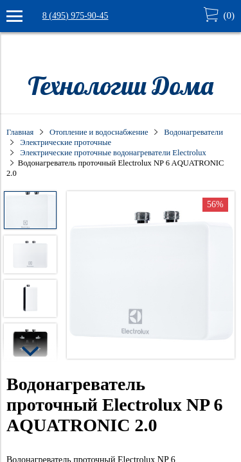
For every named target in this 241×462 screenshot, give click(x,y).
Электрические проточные (65, 142)
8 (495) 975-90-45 (75, 16)
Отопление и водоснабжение (98, 132)
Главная (19, 132)
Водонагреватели (193, 132)
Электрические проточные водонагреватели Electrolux (113, 152)
